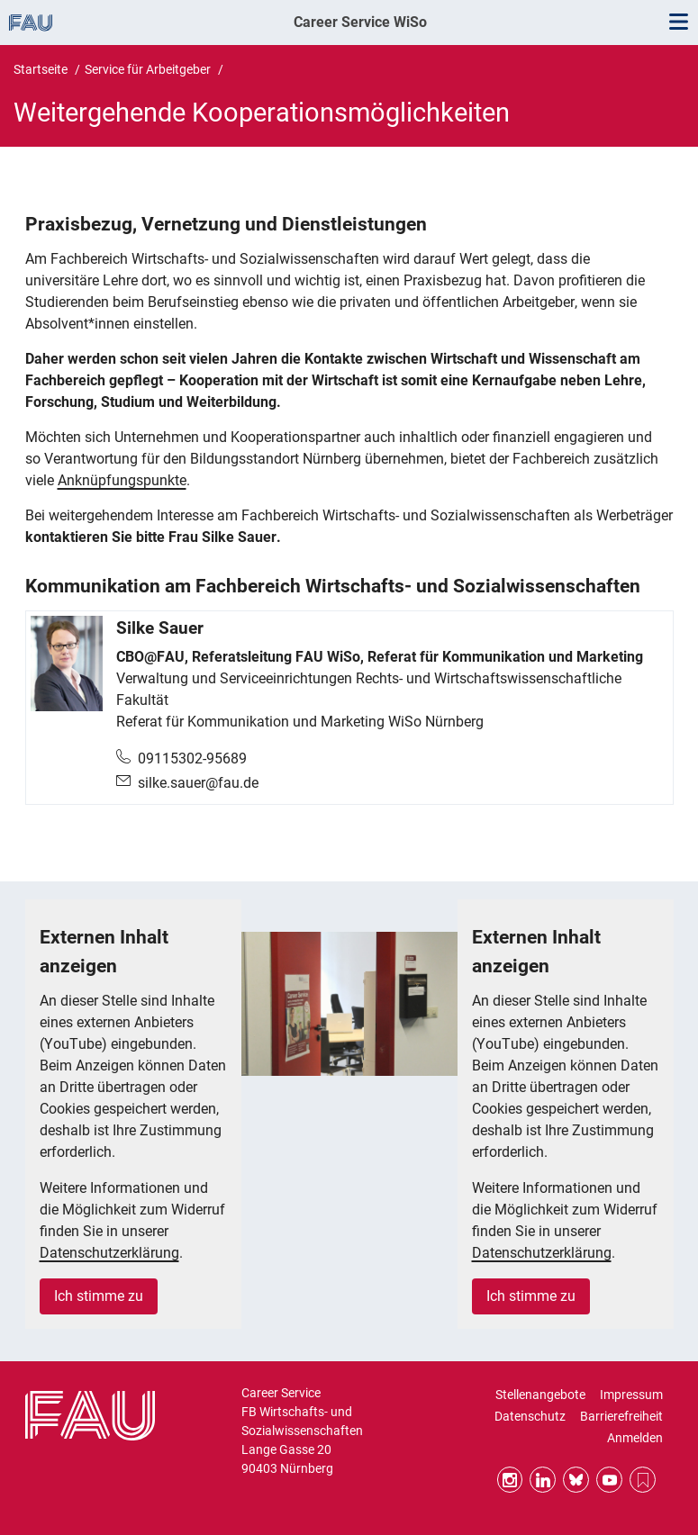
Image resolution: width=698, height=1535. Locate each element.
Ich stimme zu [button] (98, 1296)
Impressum (631, 1394)
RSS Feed (643, 1480)
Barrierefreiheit (621, 1416)
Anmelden (635, 1438)
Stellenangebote (540, 1394)
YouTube (609, 1480)
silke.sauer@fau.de (198, 782)
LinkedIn (543, 1480)
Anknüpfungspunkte (122, 480)
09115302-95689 (192, 758)
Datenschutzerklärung (109, 1252)
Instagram (510, 1480)
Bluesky (576, 1480)
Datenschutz (530, 1416)
